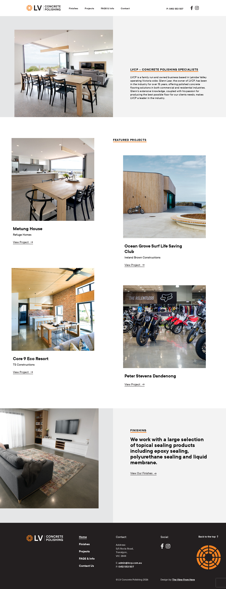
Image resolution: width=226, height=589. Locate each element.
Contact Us (86, 566)
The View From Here (183, 579)
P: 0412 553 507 (174, 8)
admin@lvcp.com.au (130, 562)
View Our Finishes (141, 473)
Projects (89, 8)
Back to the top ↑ (208, 536)
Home (83, 537)
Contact (125, 8)
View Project (21, 242)
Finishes (73, 8)
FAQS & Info (107, 8)
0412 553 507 (126, 566)
